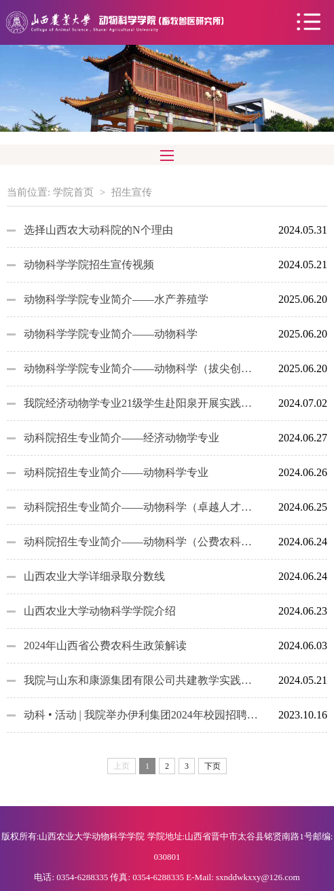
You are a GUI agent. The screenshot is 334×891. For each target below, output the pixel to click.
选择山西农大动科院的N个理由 (98, 230)
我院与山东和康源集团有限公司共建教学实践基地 (141, 680)
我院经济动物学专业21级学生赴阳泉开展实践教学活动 (141, 403)
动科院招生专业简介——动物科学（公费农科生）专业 (141, 541)
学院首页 (73, 192)
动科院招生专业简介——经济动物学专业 (121, 437)
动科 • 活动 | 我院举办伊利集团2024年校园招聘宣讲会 (141, 715)
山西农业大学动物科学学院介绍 (100, 611)
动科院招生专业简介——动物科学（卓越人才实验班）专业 (141, 507)
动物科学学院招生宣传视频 (89, 264)
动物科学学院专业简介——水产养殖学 (116, 299)
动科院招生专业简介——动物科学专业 (116, 472)
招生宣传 (131, 192)
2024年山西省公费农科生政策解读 (105, 645)
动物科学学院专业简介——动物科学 (111, 334)
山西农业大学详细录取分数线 (94, 576)
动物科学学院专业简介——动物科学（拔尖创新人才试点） (141, 368)
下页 (212, 766)
